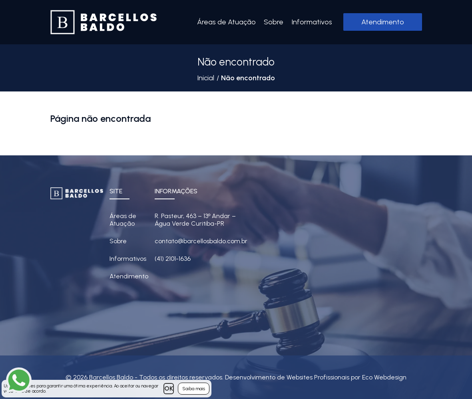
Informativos (311, 22)
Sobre (273, 22)
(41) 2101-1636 (173, 258)
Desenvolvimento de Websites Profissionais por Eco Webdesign (315, 377)
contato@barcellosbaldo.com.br (201, 241)
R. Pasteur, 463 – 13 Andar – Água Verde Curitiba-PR (195, 219)
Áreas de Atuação (226, 22)
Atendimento (382, 22)
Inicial (205, 77)
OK (168, 388)
